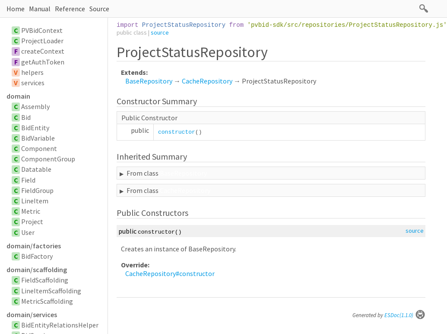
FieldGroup (37, 190)
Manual (40, 8)
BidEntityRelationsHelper (59, 325)
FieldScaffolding (44, 280)
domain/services (31, 314)
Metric (30, 211)
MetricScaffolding (47, 301)
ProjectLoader (42, 40)
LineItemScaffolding (51, 290)
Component (39, 148)
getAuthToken (42, 62)
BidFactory (37, 256)
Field (28, 180)
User (28, 232)
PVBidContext (42, 30)
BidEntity (35, 127)
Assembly (35, 106)
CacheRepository (207, 81)
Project (32, 221)
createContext (42, 51)
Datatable (36, 169)
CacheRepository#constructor (170, 273)
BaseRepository (148, 81)
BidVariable (38, 138)
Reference (70, 8)
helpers (32, 72)
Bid (26, 117)
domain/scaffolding (36, 269)
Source (99, 8)
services (32, 82)
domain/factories (33, 245)
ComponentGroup (48, 158)
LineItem (34, 200)
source (160, 32)
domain (18, 96)
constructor (176, 132)
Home (15, 8)
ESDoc (404, 315)
